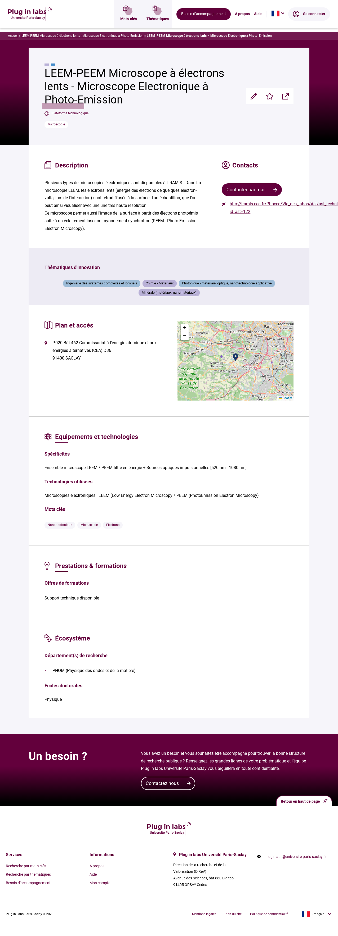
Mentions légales (204, 914)
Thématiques (157, 22)
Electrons (112, 525)
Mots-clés (128, 22)
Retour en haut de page (304, 801)
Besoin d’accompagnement (203, 22)
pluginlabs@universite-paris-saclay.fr (295, 857)
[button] (235, 357)
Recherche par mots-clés (26, 866)
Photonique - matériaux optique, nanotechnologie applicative (227, 283)
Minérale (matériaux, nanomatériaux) (169, 292)
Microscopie (56, 124)
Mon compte (100, 883)
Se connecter (309, 22)
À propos (242, 22)
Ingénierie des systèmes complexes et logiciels (101, 283)
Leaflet (285, 398)
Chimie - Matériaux (160, 283)
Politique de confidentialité (269, 914)
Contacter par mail (245, 189)
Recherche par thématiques (28, 874)
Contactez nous (162, 783)
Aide (258, 22)
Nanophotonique (60, 525)
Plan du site (233, 914)
